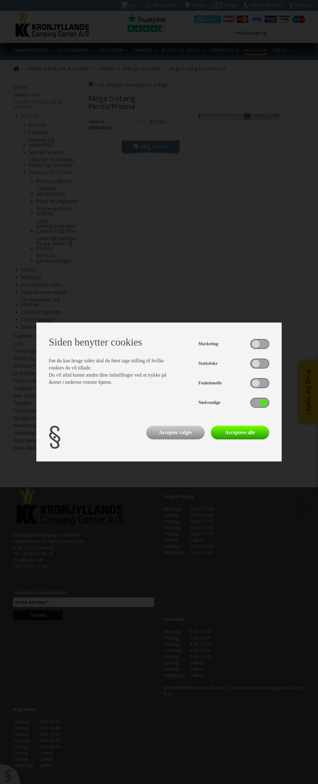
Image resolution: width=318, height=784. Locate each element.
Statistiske (207, 363)
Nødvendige (209, 402)
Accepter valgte (175, 432)
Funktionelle (210, 383)
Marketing (208, 344)
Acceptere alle (240, 432)
